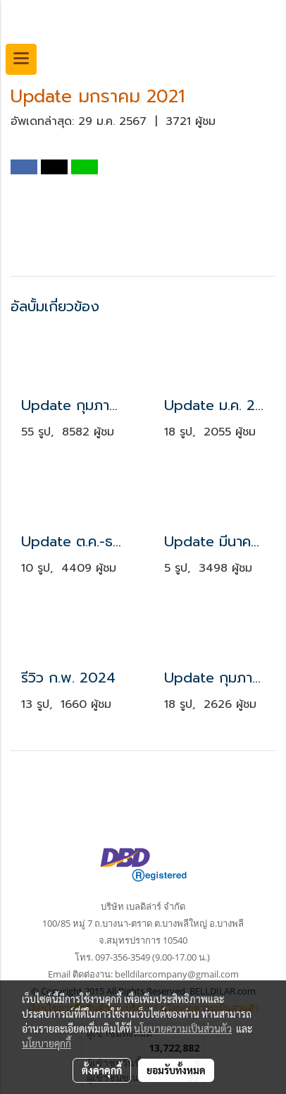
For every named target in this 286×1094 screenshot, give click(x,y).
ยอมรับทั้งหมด (176, 1070)
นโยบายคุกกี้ (46, 1043)
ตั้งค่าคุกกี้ (102, 1070)
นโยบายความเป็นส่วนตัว (183, 1028)
